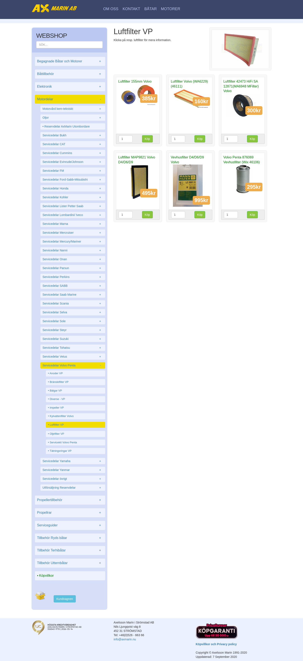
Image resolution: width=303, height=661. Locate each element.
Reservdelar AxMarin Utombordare (67, 126)
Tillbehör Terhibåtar (70, 550)
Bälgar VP (56, 390)
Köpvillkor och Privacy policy (216, 644)
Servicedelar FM (73, 171)
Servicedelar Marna (73, 224)
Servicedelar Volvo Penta (73, 365)
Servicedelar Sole (73, 321)
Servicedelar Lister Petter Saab (73, 206)
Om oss (110, 9)
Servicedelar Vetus (73, 356)
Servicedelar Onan (73, 259)
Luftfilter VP (57, 424)
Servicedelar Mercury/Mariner (73, 241)
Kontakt (131, 9)
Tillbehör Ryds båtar (70, 538)
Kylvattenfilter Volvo (61, 416)
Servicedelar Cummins (73, 153)
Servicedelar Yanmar (73, 470)
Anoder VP (56, 373)
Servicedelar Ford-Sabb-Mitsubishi (73, 179)
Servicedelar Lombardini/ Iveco (73, 215)
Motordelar (70, 99)
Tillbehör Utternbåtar (70, 563)
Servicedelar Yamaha (73, 461)
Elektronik (70, 86)
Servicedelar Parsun (73, 268)
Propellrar (70, 512)
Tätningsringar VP (61, 450)
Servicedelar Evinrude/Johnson (73, 162)
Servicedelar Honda (73, 188)
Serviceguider (70, 525)
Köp (147, 139)
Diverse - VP (57, 399)
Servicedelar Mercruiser (73, 233)
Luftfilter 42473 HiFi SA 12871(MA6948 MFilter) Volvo (241, 86)
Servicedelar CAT (73, 144)
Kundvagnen (64, 599)
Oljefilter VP (57, 433)
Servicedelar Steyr (73, 330)
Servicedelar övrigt (73, 479)
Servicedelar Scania (73, 303)
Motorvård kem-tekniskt (73, 109)
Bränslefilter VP (59, 381)
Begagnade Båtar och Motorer (70, 61)
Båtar (150, 9)
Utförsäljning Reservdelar (73, 487)
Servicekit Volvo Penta (63, 442)
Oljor (73, 117)
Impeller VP (57, 407)
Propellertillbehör (70, 500)
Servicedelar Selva (73, 312)
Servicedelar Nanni (73, 250)
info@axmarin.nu (125, 639)
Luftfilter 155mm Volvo (135, 81)
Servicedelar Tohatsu (73, 348)
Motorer (170, 9)
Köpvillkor (46, 575)
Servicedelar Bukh (73, 135)
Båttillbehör (70, 74)
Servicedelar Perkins (73, 277)
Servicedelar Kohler (73, 197)
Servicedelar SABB (73, 286)
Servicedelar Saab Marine (73, 294)
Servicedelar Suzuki (73, 339)
